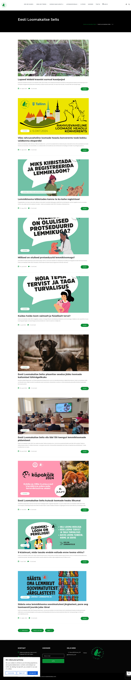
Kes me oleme (29, 4)
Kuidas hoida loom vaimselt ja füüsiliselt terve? (44, 316)
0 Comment (34, 88)
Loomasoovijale (72, 4)
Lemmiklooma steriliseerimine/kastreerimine (36, 192)
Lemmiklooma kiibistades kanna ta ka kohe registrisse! (49, 199)
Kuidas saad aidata (57, 4)
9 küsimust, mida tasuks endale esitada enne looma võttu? (51, 552)
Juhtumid (25, 72)
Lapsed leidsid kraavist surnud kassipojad (41, 79)
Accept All (32, 673)
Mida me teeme (41, 4)
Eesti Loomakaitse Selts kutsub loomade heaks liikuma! (49, 500)
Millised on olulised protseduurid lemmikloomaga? (46, 257)
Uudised (90, 4)
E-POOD (83, 4)
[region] (21, 667)
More (84, 89)
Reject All (22, 673)
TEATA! (98, 4)
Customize (11, 673)
